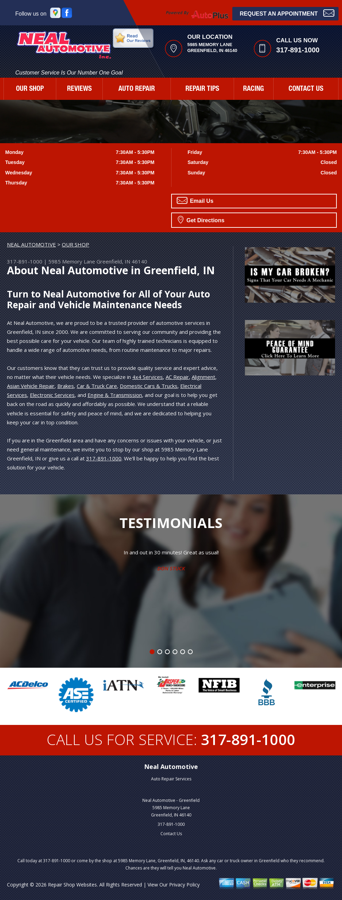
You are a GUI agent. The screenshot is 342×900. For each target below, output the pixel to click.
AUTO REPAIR (136, 89)
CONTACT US (306, 89)
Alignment (203, 376)
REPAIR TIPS (202, 89)
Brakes (65, 385)
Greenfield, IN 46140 (122, 261)
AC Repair (177, 376)
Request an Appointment (287, 13)
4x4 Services (147, 376)
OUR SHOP (30, 89)
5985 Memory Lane (71, 261)
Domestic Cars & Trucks (148, 385)
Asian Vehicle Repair (31, 385)
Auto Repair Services (171, 779)
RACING (253, 89)
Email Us (195, 200)
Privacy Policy (184, 884)
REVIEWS (79, 89)
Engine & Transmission (114, 394)
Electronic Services (52, 394)
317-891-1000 (298, 50)
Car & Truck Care (97, 385)
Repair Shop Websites (72, 884)
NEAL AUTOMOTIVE (31, 244)
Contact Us (171, 834)
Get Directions (201, 219)
